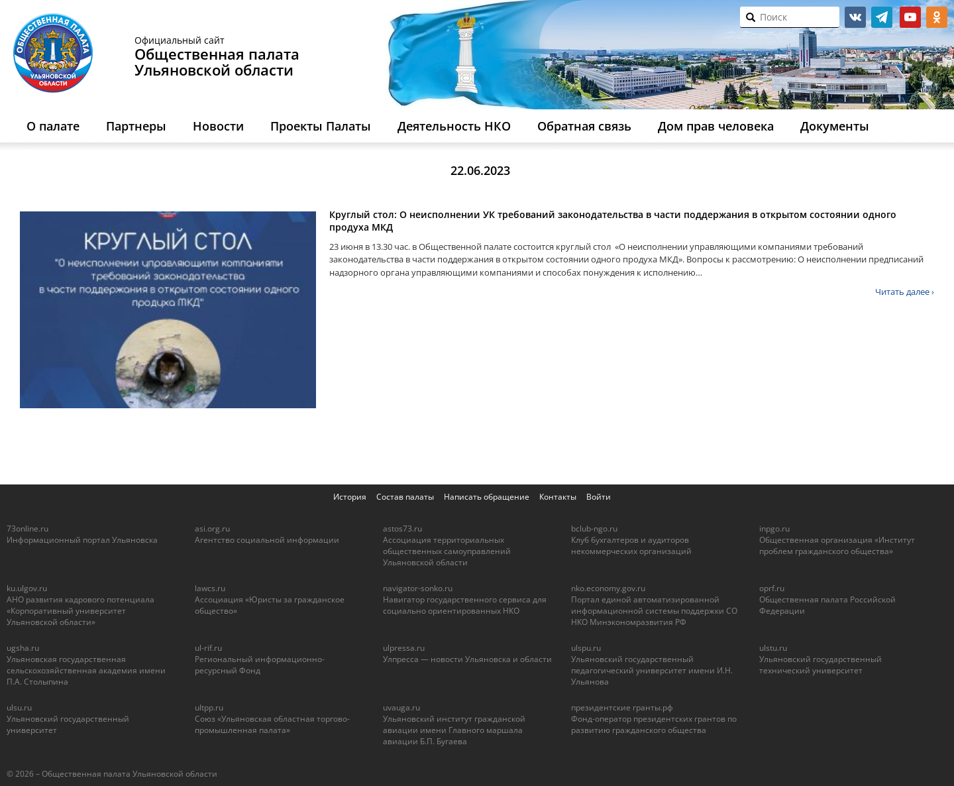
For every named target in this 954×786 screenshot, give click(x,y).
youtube (910, 17)
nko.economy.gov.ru (608, 588)
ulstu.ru (773, 647)
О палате (53, 126)
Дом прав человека (716, 126)
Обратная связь (584, 126)
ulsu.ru (19, 707)
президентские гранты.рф (622, 707)
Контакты (557, 496)
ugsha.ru (23, 647)
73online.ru (27, 528)
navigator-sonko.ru (417, 588)
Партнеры (136, 126)
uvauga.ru (401, 707)
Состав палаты (405, 496)
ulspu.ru (586, 647)
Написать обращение (486, 496)
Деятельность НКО (454, 126)
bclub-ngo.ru (594, 528)
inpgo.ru (774, 528)
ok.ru (936, 17)
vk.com (855, 17)
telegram (881, 17)
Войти (598, 496)
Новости (218, 126)
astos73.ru (402, 528)
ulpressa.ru (404, 647)
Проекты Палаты (320, 126)
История (349, 496)
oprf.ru (771, 588)
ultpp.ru (209, 707)
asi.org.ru (212, 528)
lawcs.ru (210, 588)
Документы (834, 126)
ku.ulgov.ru (27, 588)
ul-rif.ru (208, 647)
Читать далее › (904, 292)
